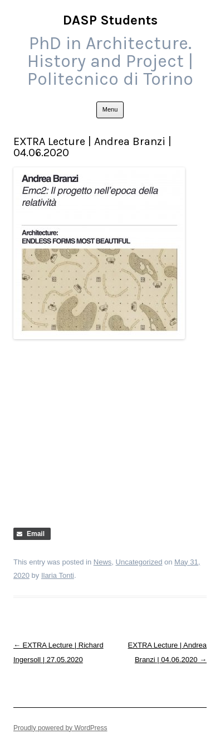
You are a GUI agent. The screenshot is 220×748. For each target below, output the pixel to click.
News (103, 562)
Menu (110, 109)
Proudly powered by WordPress (60, 728)
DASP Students (110, 20)
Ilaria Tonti (57, 575)
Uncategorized (139, 562)
